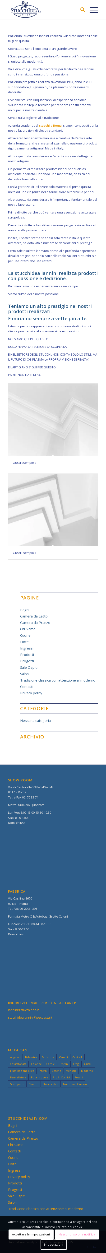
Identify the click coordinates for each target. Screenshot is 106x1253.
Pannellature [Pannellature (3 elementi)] (18, 1077)
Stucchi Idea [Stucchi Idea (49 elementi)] (50, 1084)
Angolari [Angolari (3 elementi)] (15, 1057)
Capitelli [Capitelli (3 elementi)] (77, 1057)
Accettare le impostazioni (31, 1234)
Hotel (24, 641)
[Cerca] (80, 9)
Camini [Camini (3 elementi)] (63, 1057)
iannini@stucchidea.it (23, 1010)
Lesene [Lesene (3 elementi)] (56, 1070)
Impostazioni (53, 1245)
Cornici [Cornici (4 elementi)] (50, 1064)
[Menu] (91, 9)
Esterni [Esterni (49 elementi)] (64, 1064)
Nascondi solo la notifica (77, 1234)
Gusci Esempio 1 (24, 553)
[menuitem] (80, 9)
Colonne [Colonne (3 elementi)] (36, 1064)
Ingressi (26, 648)
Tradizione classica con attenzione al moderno (57, 680)
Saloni (24, 673)
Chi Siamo (28, 628)
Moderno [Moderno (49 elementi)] (87, 1070)
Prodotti (27, 654)
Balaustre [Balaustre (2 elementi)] (31, 1057)
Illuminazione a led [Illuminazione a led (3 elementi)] (22, 1070)
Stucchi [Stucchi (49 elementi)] (33, 1084)
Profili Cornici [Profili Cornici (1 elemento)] (61, 1077)
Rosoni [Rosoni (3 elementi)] (78, 1077)
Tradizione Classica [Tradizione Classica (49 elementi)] (75, 1084)
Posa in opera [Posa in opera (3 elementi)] (39, 1077)
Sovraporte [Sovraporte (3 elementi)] (17, 1084)
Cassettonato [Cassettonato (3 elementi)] (18, 1064)
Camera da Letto (34, 616)
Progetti (27, 661)
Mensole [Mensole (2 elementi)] (71, 1070)
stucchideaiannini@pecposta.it (30, 1017)
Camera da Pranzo (35, 622)
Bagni (24, 609)
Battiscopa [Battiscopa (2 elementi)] (48, 1057)
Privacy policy (31, 693)
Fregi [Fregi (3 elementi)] (76, 1064)
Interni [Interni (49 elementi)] (43, 1070)
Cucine (25, 635)
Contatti (26, 686)
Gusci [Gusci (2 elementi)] (87, 1064)
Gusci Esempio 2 (24, 462)
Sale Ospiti (28, 667)
